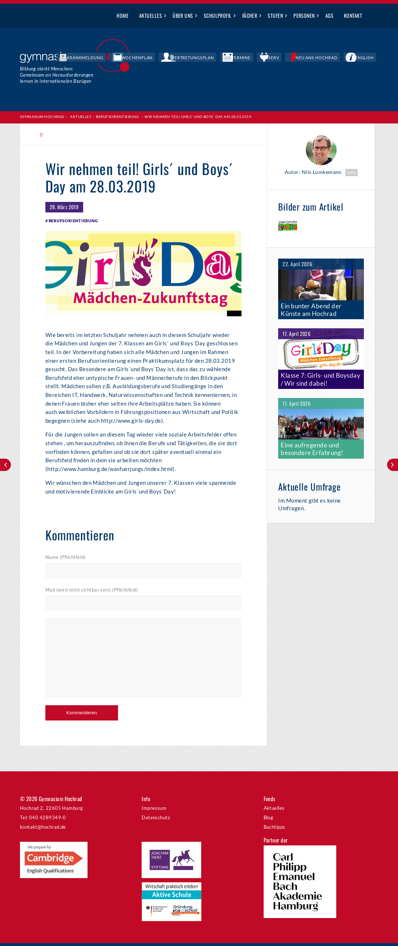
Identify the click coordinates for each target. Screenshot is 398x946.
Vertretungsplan (238, 58)
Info (351, 172)
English (369, 58)
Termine (276, 58)
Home (123, 15)
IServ (298, 58)
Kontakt (353, 15)
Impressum (154, 810)
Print (61, 134)
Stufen (275, 15)
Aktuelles (150, 15)
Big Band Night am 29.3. (392, 465)
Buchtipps (274, 829)
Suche (372, 16)
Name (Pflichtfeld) (65, 560)
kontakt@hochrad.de (43, 829)
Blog (268, 820)
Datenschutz (156, 820)
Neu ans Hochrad (332, 58)
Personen (304, 15)
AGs (329, 15)
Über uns (182, 15)
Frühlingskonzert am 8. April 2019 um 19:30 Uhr (5, 465)
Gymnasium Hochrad (42, 116)
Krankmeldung (155, 58)
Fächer (249, 15)
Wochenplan (195, 58)
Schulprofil (218, 15)
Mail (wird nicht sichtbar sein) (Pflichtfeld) (91, 593)
